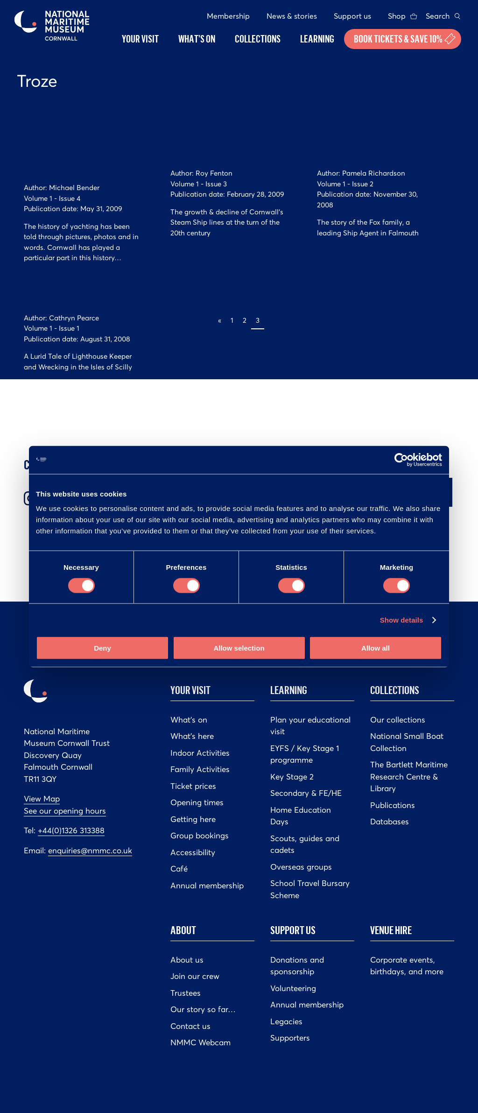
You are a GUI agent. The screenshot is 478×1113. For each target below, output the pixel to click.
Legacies (286, 1021)
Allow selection (238, 648)
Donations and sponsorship (297, 966)
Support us (352, 16)
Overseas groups (301, 867)
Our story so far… (203, 1009)
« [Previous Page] (219, 320)
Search (438, 16)
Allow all (375, 648)
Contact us (190, 1026)
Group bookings (199, 835)
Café (179, 869)
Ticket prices (193, 786)
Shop (397, 16)
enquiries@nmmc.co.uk (90, 850)
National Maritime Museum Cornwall (51, 26)
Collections (394, 689)
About (183, 929)
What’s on (188, 720)
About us (187, 960)
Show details (401, 620)
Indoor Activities (200, 753)
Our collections (397, 720)
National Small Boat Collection (406, 742)
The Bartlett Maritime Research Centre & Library (409, 776)
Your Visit (190, 689)
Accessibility (192, 852)
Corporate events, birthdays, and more (406, 966)
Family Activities (200, 769)
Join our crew (194, 976)
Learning (288, 689)
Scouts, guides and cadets (304, 844)
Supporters (290, 1038)
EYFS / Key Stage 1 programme (304, 754)
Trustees (185, 993)
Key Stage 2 (292, 777)
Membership (228, 16)
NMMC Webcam (200, 1042)
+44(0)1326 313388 (71, 830)
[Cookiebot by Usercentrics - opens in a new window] (401, 460)
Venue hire (391, 929)
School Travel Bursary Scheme (310, 889)
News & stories (292, 16)
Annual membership (207, 885)
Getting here (193, 819)
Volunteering (293, 988)
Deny (102, 648)
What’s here (192, 736)
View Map (42, 799)
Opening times (197, 802)
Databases (389, 821)
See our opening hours (65, 811)
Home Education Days (300, 816)
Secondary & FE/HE (306, 793)
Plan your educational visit (310, 726)
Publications (392, 805)
